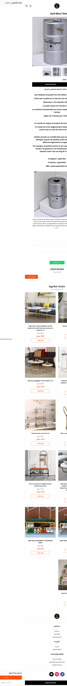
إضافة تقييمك (8, 276)
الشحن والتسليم (33, 637)
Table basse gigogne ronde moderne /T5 (17, 381)
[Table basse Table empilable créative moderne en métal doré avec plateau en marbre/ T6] (17, 307)
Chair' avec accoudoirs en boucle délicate (50, 433)
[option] (33, 41)
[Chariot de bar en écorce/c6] (17, 415)
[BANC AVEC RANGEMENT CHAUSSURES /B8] (50, 522)
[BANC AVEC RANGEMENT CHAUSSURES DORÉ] (17, 522)
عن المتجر (33, 631)
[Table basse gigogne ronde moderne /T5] (17, 362)
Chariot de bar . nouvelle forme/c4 (50, 326)
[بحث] (6, 5)
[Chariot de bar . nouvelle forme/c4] (50, 307)
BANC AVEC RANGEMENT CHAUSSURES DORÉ (17, 542)
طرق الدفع (34, 634)
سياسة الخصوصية (34, 665)
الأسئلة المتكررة (33, 649)
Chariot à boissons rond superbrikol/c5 (50, 593)
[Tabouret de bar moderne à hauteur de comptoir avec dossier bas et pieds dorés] (50, 362)
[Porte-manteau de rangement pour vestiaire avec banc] (17, 465)
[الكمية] (52, 84)
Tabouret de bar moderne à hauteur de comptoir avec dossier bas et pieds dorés (50, 382)
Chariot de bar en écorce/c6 (17, 433)
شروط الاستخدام (33, 659)
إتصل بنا (34, 647)
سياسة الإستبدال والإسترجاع (33, 662)
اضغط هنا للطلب (26, 84)
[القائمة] (64, 5)
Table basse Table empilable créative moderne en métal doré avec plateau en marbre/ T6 (17, 328)
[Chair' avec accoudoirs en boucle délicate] (50, 415)
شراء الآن (50, 336)
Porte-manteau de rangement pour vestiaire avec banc (17, 485)
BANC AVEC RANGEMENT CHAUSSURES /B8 (50, 541)
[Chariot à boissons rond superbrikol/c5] (50, 575)
